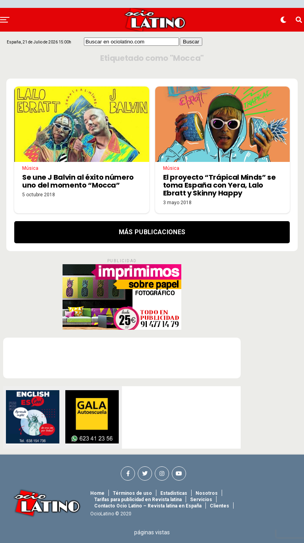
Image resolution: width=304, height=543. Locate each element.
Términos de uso (132, 493)
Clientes (219, 506)
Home (97, 493)
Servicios (201, 499)
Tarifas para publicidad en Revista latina (138, 499)
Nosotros (207, 493)
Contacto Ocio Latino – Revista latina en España (147, 506)
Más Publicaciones (152, 232)
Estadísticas (173, 493)
